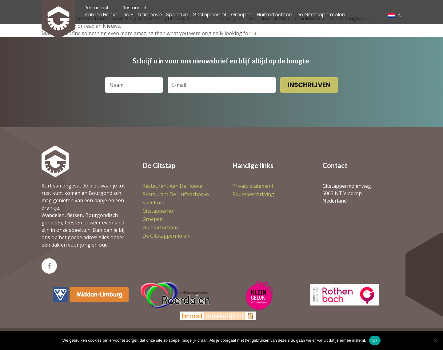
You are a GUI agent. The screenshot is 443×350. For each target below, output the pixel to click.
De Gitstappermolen (321, 14)
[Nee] (435, 340)
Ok (374, 340)
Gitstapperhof (210, 14)
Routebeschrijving (253, 194)
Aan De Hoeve (101, 11)
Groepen (242, 14)
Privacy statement (252, 186)
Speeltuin (177, 14)
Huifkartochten (274, 14)
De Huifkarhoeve (142, 11)
